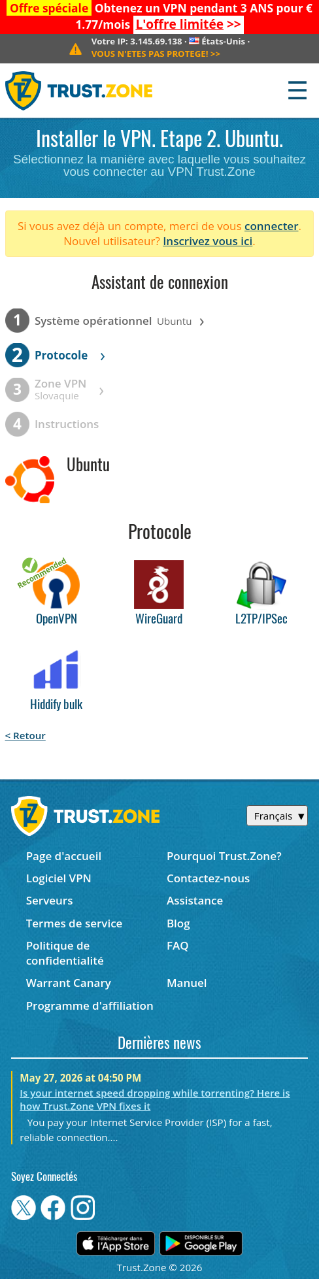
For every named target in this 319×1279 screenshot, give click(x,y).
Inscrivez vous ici (207, 240)
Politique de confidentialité (65, 953)
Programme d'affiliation (90, 1005)
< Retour (25, 735)
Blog (178, 923)
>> (188, 24)
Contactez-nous (208, 878)
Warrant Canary (68, 982)
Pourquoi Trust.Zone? (224, 855)
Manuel (187, 982)
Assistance (195, 900)
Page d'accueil (63, 855)
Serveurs (49, 900)
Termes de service (74, 923)
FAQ (178, 945)
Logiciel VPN (59, 878)
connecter (271, 225)
